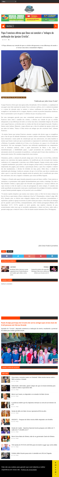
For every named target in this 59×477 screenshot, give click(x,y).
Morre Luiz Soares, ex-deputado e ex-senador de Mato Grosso (30, 394)
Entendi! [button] (55, 468)
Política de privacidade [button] (29, 470)
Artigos (10, 251)
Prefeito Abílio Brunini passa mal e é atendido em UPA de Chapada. (31, 453)
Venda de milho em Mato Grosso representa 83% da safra (28, 411)
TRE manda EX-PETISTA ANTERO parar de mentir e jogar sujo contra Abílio (34, 445)
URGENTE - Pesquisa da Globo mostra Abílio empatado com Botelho (32, 419)
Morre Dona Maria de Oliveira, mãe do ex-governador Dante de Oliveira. (33, 436)
